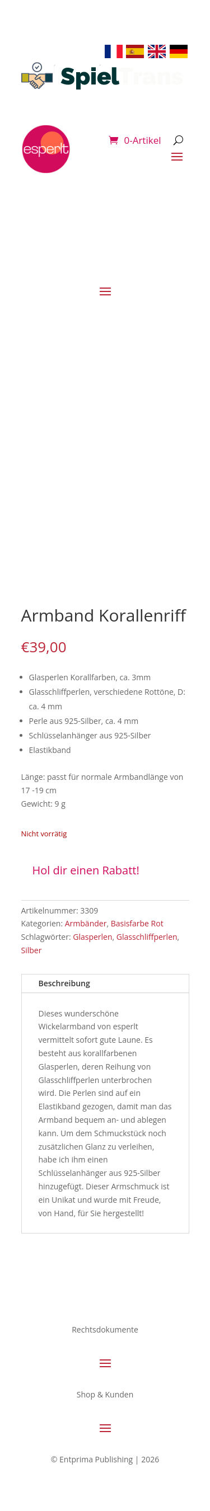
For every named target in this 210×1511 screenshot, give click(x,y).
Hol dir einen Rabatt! (85, 870)
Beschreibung (64, 983)
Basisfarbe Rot (137, 923)
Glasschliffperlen (147, 936)
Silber (31, 950)
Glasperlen (92, 936)
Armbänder (86, 923)
